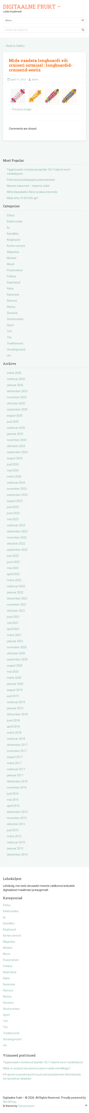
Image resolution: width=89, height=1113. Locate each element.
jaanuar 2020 (15, 683)
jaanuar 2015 (15, 848)
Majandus (13, 252)
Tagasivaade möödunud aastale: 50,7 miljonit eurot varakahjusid (43, 1062)
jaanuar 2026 (15, 385)
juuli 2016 (13, 793)
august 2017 (14, 757)
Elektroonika (14, 221)
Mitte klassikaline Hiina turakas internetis (32, 192)
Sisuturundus (15, 319)
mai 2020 (13, 671)
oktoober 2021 (16, 610)
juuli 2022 (13, 555)
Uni (9, 355)
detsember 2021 (17, 598)
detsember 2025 (17, 391)
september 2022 (17, 549)
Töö (9, 337)
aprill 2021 (13, 629)
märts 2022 (14, 580)
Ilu (8, 227)
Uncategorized (16, 349)
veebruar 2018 (16, 738)
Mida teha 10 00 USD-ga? (22, 198)
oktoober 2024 (16, 446)
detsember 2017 (17, 744)
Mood (10, 264)
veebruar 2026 (16, 379)
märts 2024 (14, 476)
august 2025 (14, 415)
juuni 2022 (13, 561)
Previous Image (20, 109)
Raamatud (13, 282)
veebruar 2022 (16, 586)
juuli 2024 (13, 464)
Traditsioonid (15, 343)
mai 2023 (13, 519)
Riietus (11, 306)
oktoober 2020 (16, 653)
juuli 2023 (13, 507)
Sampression (26, 1105)
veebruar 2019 (16, 702)
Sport (10, 325)
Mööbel (11, 258)
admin (35, 79)
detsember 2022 (17, 531)
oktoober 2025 (16, 403)
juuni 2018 (13, 720)
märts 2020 (14, 677)
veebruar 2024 (16, 482)
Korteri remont (16, 245)
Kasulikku (13, 233)
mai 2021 (13, 622)
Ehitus (11, 215)
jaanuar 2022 (15, 592)
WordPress (10, 1101)
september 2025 (17, 409)
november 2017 (17, 750)
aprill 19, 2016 (18, 79)
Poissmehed (14, 270)
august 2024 (14, 458)
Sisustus (12, 312)
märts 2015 (14, 836)
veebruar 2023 (16, 525)
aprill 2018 (13, 726)
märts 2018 (14, 732)
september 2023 (17, 494)
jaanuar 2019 (15, 708)
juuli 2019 (13, 696)
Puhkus (11, 276)
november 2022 (17, 537)
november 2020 (17, 647)
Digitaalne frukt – (32, 6)
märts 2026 (14, 372)
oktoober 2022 (16, 543)
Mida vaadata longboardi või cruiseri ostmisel (38, 63)
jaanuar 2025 (15, 433)
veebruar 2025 (16, 427)
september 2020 (17, 659)
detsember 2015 (17, 811)
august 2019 (14, 690)
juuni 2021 (13, 616)
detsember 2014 (17, 854)
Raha (10, 288)
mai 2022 (13, 568)
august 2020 (14, 665)
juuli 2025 (13, 421)
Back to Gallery (14, 45)
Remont (12, 300)
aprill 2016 (13, 805)
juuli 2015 (13, 830)
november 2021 (17, 604)
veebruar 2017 (16, 769)
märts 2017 (14, 763)
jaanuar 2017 (15, 775)
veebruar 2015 (16, 842)
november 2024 (17, 440)
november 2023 (17, 488)
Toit (9, 331)
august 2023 (14, 501)
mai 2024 (13, 470)
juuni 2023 (13, 513)
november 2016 (17, 787)
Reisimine (13, 294)
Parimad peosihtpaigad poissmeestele (31, 179)
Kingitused (13, 239)
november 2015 (17, 818)
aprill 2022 (13, 574)
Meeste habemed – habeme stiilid (28, 185)
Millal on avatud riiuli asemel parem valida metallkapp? (36, 1068)
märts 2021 (14, 635)
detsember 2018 (17, 714)
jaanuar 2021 (15, 641)
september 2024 (17, 452)
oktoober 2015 (16, 824)
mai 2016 (13, 799)
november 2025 (17, 397)
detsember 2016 (17, 781)
